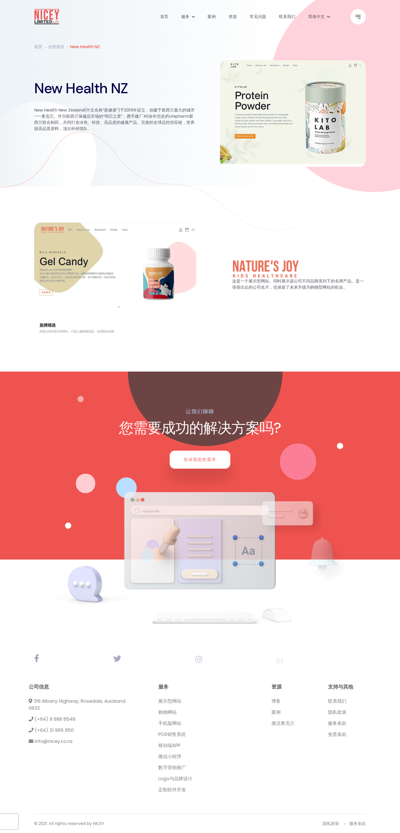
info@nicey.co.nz (38, 741)
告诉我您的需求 (200, 459)
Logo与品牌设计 (202, 778)
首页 (164, 16)
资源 (233, 16)
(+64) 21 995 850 (38, 730)
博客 (302, 701)
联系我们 (287, 16)
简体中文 (316, 16)
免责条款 (363, 734)
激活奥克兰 (309, 723)
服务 (185, 16)
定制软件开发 (198, 789)
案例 (211, 16)
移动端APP (196, 745)
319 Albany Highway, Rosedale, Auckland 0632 (64, 704)
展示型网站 (196, 701)
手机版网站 (196, 723)
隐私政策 (363, 712)
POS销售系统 (198, 734)
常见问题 (258, 16)
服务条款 (363, 723)
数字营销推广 (198, 767)
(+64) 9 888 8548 (39, 719)
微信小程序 (196, 756)
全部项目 (56, 47)
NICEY (98, 826)
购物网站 (194, 712)
